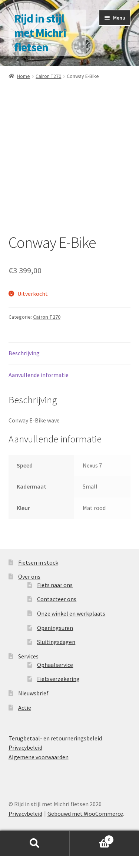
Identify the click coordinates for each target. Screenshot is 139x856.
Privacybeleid (25, 747)
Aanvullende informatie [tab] (39, 375)
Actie (24, 707)
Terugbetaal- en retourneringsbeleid (55, 738)
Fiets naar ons (55, 585)
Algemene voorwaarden (39, 757)
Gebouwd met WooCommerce (85, 813)
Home (23, 76)
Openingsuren (55, 627)
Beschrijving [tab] (24, 353)
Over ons (29, 576)
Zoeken (35, 843)
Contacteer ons (56, 599)
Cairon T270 (48, 76)
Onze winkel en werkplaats (71, 613)
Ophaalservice (55, 664)
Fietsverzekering (58, 678)
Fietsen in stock (38, 562)
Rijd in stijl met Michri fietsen (40, 33)
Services (28, 656)
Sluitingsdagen (56, 642)
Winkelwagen (92, 838)
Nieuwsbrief (33, 693)
